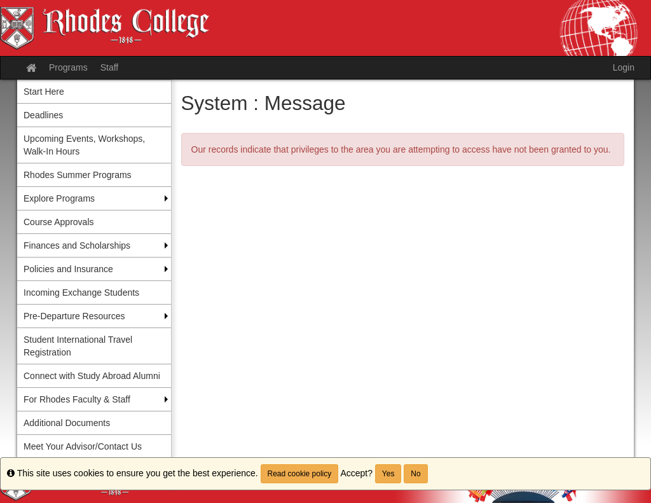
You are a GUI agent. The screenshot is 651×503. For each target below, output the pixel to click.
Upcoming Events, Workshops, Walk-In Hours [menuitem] (84, 145)
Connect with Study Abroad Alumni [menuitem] (92, 376)
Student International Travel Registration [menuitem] (78, 345)
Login (623, 67)
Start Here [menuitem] (44, 91)
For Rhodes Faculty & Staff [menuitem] (77, 399)
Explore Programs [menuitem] (59, 198)
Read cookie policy (300, 473)
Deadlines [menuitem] (43, 115)
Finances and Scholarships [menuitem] (77, 245)
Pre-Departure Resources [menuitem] (74, 316)
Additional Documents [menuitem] (67, 423)
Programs (68, 67)
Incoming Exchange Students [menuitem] (81, 292)
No (415, 473)
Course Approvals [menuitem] (59, 222)
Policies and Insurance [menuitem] (68, 269)
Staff (109, 67)
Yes (388, 473)
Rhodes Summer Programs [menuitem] (78, 175)
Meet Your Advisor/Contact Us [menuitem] (83, 446)
